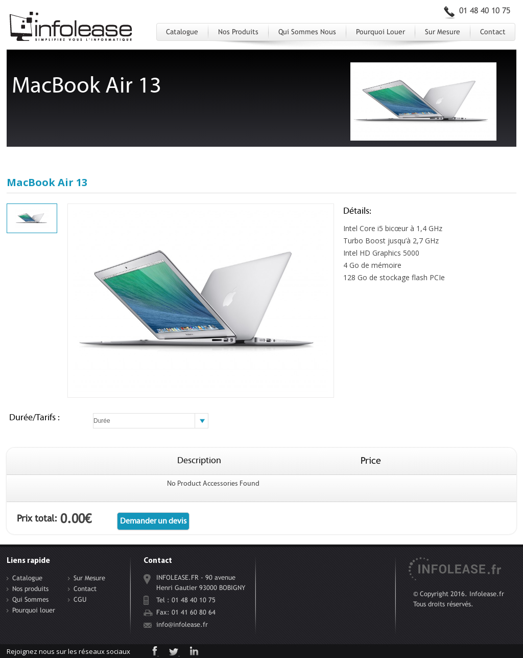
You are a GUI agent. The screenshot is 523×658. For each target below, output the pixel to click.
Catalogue (182, 32)
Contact (493, 32)
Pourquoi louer (380, 32)
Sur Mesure (442, 32)
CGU (80, 599)
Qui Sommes (30, 599)
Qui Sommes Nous (307, 32)
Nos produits (238, 32)
